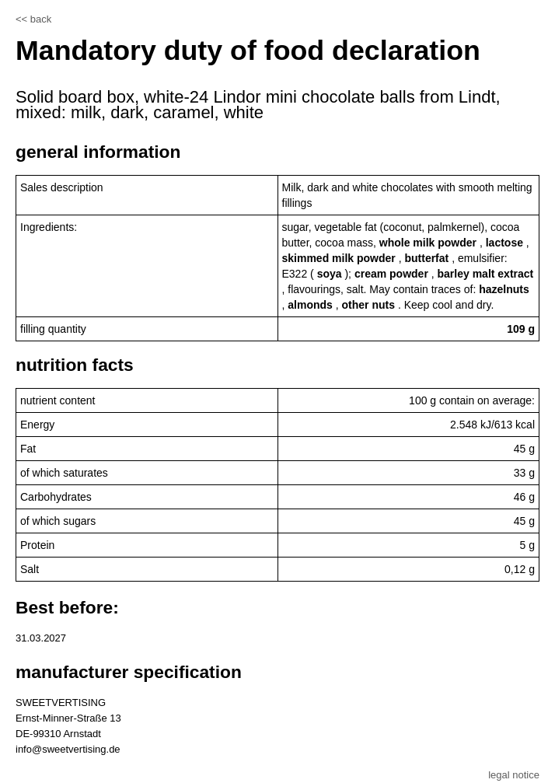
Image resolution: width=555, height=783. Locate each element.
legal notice (513, 775)
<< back (33, 19)
